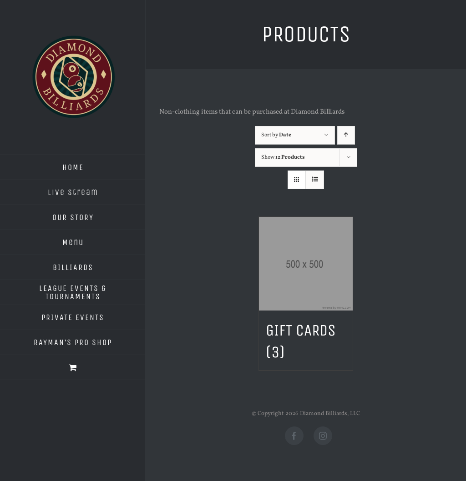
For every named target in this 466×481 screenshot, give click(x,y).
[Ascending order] (346, 135)
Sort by (276, 135)
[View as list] (315, 180)
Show (283, 157)
